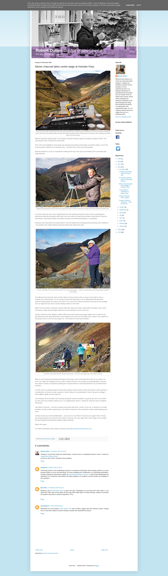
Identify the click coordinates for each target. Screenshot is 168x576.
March (121, 221)
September (123, 210)
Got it (139, 5)
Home (72, 550)
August (121, 212)
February (122, 223)
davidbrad (44, 467)
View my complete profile (123, 117)
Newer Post (39, 550)
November (122, 169)
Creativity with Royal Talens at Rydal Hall (125, 173)
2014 (119, 232)
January (122, 226)
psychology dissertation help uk (78, 474)
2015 (119, 229)
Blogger (96, 565)
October (122, 207)
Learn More (130, 5)
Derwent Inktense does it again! (124, 196)
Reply (42, 461)
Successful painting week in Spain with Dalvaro (125, 179)
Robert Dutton (122, 76)
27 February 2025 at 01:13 (55, 488)
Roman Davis (45, 451)
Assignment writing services (49, 456)
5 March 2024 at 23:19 (55, 467)
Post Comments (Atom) (51, 553)
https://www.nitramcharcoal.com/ (81, 429)
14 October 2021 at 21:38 (58, 451)
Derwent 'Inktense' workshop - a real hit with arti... (125, 202)
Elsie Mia (44, 488)
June (121, 218)
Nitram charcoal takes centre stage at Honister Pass (126, 185)
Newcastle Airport (57, 490)
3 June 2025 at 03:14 (56, 506)
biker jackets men (65, 508)
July (120, 215)
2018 (119, 161)
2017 (119, 164)
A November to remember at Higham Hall (124, 191)
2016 (119, 167)
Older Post (104, 550)
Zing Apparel (45, 506)
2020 (119, 159)
